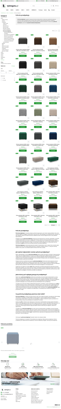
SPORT (2, 56)
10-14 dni (4, 80)
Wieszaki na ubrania (6, 28)
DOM (2, 18)
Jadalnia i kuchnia (5, 19)
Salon (3, 44)
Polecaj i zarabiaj (18, 397)
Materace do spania (5, 45)
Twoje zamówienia (49, 390)
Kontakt (17, 392)
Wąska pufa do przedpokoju (9, 38)
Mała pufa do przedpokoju (8, 35)
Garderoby (5, 24)
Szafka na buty (5, 23)
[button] (53, 6)
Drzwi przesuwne (6, 42)
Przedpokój (4, 22)
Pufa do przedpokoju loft (8, 37)
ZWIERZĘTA (3, 57)
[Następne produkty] (53, 225)
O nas (17, 390)
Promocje (2, 59)
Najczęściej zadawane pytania (36, 402)
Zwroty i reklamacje (34, 393)
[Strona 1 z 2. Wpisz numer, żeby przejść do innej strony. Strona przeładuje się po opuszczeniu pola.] (55, 30)
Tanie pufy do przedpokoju (8, 40)
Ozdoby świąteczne (5, 49)
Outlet (2, 58)
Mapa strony (18, 401)
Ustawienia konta (49, 392)
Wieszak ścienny (5, 25)
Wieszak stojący (5, 27)
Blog (16, 400)
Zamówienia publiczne (35, 394)
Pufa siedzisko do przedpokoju (9, 34)
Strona (53, 30)
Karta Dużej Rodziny (34, 398)
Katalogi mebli (18, 398)
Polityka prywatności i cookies (21, 394)
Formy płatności (34, 392)
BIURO (2, 52)
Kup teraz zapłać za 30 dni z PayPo (37, 400)
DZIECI (2, 54)
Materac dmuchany (5, 47)
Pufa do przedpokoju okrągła (9, 39)
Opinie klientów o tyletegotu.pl (21, 396)
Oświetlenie (4, 48)
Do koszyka (23, 55)
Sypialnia (3, 43)
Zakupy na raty (33, 396)
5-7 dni (4, 78)
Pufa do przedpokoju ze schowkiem (23, 319)
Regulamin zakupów (19, 393)
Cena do (10, 70)
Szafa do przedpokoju (6, 29)
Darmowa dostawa (34, 390)
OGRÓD (2, 53)
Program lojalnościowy (35, 397)
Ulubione (47, 393)
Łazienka (3, 20)
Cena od (2, 70)
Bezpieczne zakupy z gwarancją (36, 401)
